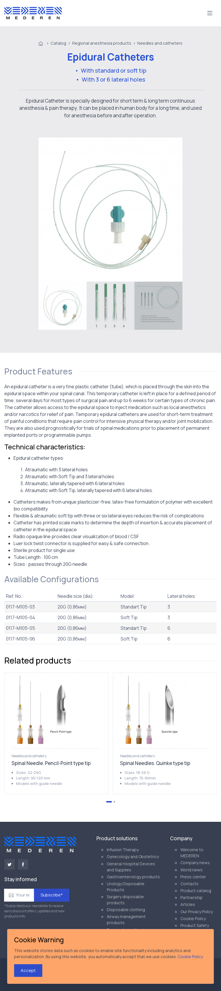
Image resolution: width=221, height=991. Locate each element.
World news (191, 870)
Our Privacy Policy (196, 911)
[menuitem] (63, 306)
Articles (187, 904)
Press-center (193, 876)
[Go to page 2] (114, 801)
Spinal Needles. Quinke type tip (155, 763)
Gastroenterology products (133, 876)
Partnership (191, 897)
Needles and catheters (159, 43)
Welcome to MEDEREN (191, 852)
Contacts (189, 883)
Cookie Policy (193, 918)
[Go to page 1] (109, 801)
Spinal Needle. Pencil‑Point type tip (51, 763)
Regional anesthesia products (101, 43)
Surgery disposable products (125, 899)
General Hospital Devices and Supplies (131, 867)
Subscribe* (52, 895)
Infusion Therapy (123, 849)
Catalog (58, 43)
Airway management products (126, 919)
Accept (28, 970)
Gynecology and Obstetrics (133, 856)
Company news (195, 862)
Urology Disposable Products (125, 886)
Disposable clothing (126, 909)
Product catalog (195, 890)
